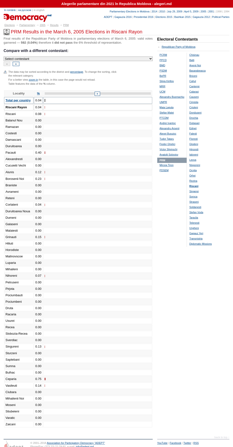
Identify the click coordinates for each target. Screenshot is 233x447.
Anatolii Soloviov (169, 154)
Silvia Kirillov (167, 81)
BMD (162, 65)
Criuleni (193, 107)
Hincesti (193, 149)
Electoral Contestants (177, 39)
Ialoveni (193, 154)
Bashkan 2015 (182, 17)
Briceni (193, 75)
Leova (192, 159)
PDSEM (164, 170)
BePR (163, 75)
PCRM (163, 54)
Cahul (192, 81)
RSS (196, 443)
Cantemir (194, 86)
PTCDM (164, 117)
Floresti (193, 138)
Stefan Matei (167, 112)
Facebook (175, 443)
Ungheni (194, 228)
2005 (203, 11)
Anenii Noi (195, 65)
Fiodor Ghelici (167, 144)
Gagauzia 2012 (201, 17)
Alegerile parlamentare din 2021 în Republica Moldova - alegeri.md (116, 4)
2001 (211, 11)
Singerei (194, 191)
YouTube (162, 443)
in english (39, 10)
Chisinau (194, 54)
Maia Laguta (167, 107)
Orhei (192, 175)
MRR (162, 86)
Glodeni (193, 144)
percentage (76, 71)
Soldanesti (195, 207)
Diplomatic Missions (200, 243)
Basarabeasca (197, 70)
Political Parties (220, 17)
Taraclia (193, 217)
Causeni (194, 96)
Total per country (18, 100)
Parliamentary (27, 25)
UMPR (163, 102)
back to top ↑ (221, 437)
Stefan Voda (196, 212)
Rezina (193, 180)
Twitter (187, 443)
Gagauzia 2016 (123, 17)
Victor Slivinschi (168, 149)
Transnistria (195, 238)
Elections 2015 (164, 17)
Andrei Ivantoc (168, 123)
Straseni (194, 201)
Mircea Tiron (167, 165)
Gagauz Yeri (196, 233)
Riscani (193, 186)
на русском (24, 10)
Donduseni (195, 112)
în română (10, 10)
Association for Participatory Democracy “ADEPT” (76, 443)
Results (54, 25)
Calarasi (194, 91)
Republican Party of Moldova (178, 46)
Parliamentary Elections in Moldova (129, 11)
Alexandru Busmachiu (172, 96)
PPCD (163, 60)
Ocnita (193, 170)
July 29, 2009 (174, 11)
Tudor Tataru (167, 138)
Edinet (192, 128)
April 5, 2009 (191, 11)
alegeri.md (14, 16)
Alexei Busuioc (168, 133)
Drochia (193, 117)
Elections (10, 25)
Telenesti (194, 222)
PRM (66, 25)
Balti (191, 60)
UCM (162, 91)
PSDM (163, 70)
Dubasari (194, 123)
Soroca (193, 196)
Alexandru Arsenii (169, 128)
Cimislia (193, 102)
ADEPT (108, 17)
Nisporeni (194, 165)
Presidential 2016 (143, 17)
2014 (154, 11)
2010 (162, 11)
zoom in (33, 79)
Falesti (193, 133)
